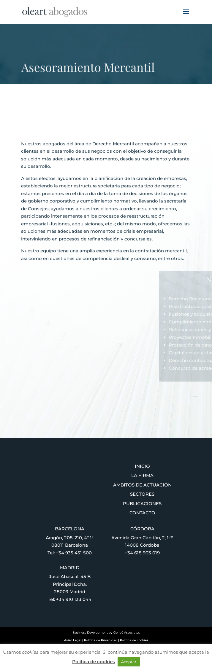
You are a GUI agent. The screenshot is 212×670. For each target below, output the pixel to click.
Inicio (142, 466)
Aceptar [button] (128, 661)
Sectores (142, 494)
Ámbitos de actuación (142, 485)
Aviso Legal (72, 640)
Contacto (142, 513)
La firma (142, 475)
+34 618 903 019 (142, 553)
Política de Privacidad (100, 640)
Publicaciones (142, 503)
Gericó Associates (126, 632)
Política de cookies (134, 640)
